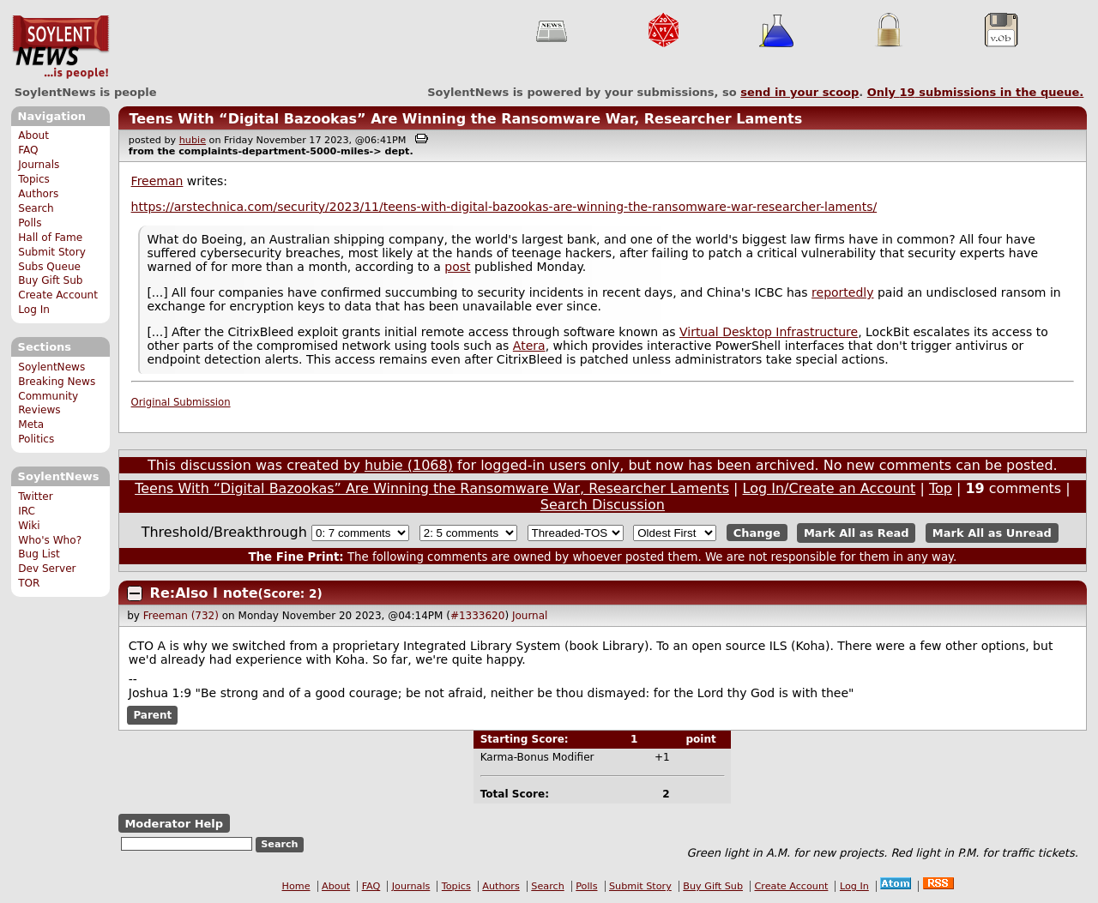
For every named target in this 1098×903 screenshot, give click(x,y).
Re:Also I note (204, 593)
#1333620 (477, 616)
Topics (34, 179)
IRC (26, 511)
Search (36, 208)
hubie (192, 140)
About (33, 135)
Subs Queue (49, 267)
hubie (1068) (409, 465)
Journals (38, 165)
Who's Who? (49, 540)
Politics (36, 439)
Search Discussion (602, 505)
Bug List (39, 554)
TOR (28, 583)
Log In (34, 310)
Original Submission (181, 402)
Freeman (157, 181)
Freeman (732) (181, 616)
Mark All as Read (856, 533)
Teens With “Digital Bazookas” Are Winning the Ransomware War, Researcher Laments (465, 119)
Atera (529, 345)
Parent (152, 715)
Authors (38, 194)
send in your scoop (799, 92)
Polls (29, 223)
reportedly (842, 292)
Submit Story (52, 252)
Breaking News (56, 382)
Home (296, 886)
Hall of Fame (50, 238)
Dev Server (46, 569)
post (457, 267)
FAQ (28, 150)
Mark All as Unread (992, 533)
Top (940, 488)
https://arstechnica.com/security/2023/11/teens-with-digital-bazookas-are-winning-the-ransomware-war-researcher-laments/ (504, 207)
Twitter (35, 497)
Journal (530, 616)
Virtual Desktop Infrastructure (768, 332)
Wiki (28, 526)
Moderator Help (173, 823)
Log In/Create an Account (829, 488)
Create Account (58, 295)
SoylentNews (60, 47)
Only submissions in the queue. (975, 92)
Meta (31, 424)
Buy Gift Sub (50, 280)
